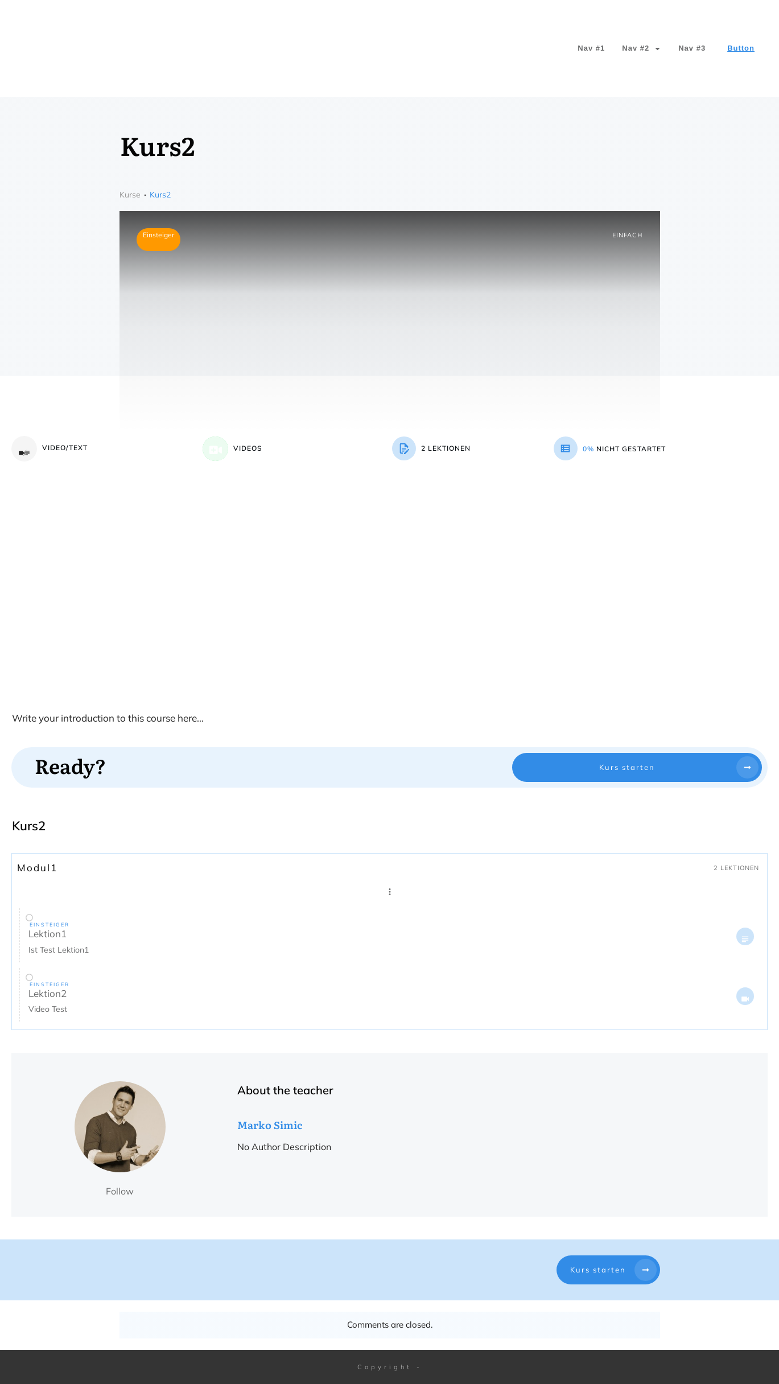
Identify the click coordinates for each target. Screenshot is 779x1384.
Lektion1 (47, 934)
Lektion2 (47, 993)
